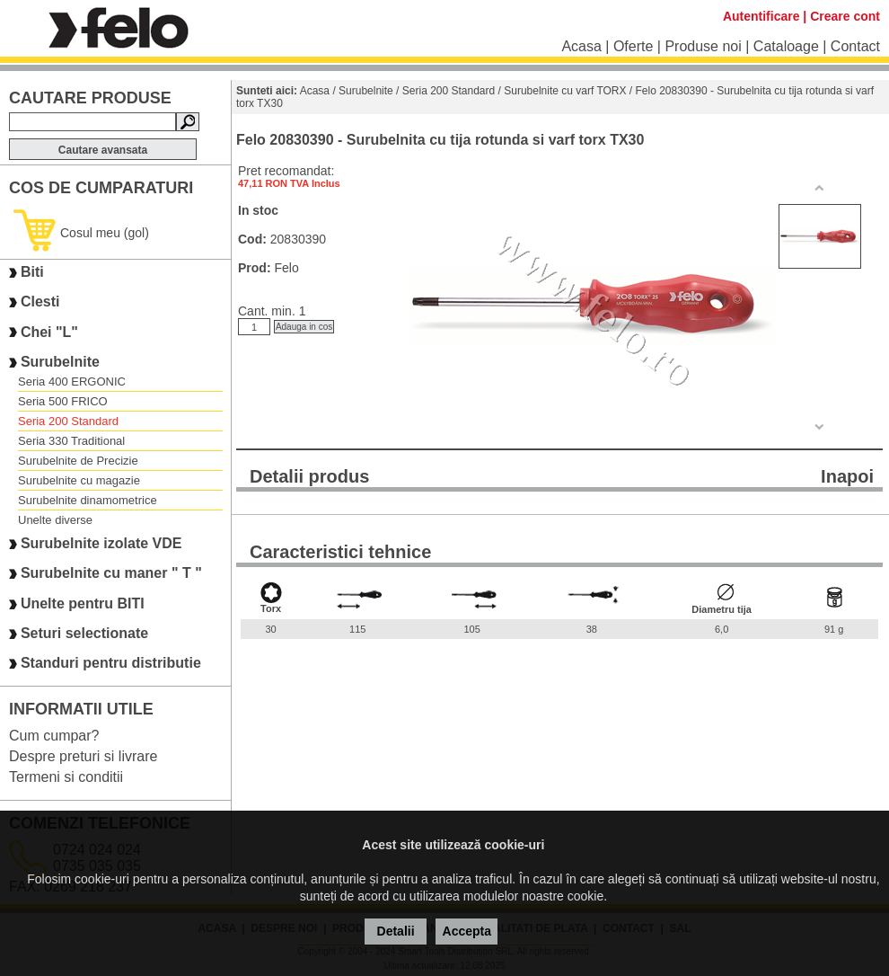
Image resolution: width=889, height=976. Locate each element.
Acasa (581, 46)
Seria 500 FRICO (63, 401)
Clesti (40, 302)
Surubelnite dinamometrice (87, 500)
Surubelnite (60, 361)
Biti (32, 271)
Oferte (633, 46)
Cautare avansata (102, 150)
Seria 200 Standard (68, 421)
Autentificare (761, 16)
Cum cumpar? (54, 735)
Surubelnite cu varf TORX (565, 90)
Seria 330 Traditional (71, 441)
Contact (855, 46)
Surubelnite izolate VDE (101, 543)
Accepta (467, 931)
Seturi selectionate (84, 633)
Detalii (396, 931)
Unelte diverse (55, 520)
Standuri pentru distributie (111, 663)
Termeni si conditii (66, 777)
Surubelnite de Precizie (78, 460)
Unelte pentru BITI (83, 603)
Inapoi (847, 476)
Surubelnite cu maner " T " (111, 573)
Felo (286, 268)
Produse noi (703, 46)
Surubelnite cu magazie (79, 480)
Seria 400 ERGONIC (72, 381)
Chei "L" (49, 332)
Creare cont (845, 16)
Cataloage (786, 46)
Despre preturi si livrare (83, 756)
